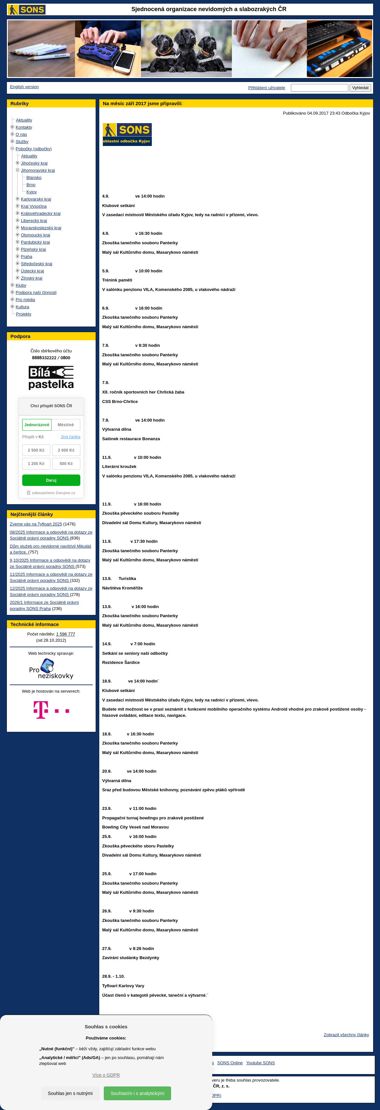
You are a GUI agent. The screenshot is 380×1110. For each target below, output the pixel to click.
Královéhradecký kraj (40, 213)
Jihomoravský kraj (38, 170)
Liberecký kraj (34, 220)
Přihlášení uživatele (266, 87)
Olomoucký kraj (35, 235)
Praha (26, 256)
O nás (21, 134)
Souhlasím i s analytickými (137, 1093)
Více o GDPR (106, 1075)
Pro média (25, 299)
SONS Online (230, 1062)
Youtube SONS (260, 1062)
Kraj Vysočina (34, 206)
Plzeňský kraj (33, 249)
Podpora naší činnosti (36, 292)
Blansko (33, 177)
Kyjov (31, 191)
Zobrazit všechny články (346, 1034)
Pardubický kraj (35, 242)
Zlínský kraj (31, 278)
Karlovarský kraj (36, 199)
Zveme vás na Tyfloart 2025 (36, 524)
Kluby (21, 285)
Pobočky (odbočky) (34, 148)
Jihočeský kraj (34, 163)
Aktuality (24, 120)
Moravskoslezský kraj (41, 227)
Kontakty (24, 127)
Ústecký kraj (32, 270)
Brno (30, 184)
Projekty (23, 314)
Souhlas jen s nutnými (70, 1093)
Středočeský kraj (36, 263)
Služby (22, 141)
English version (24, 86)
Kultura (22, 306)
